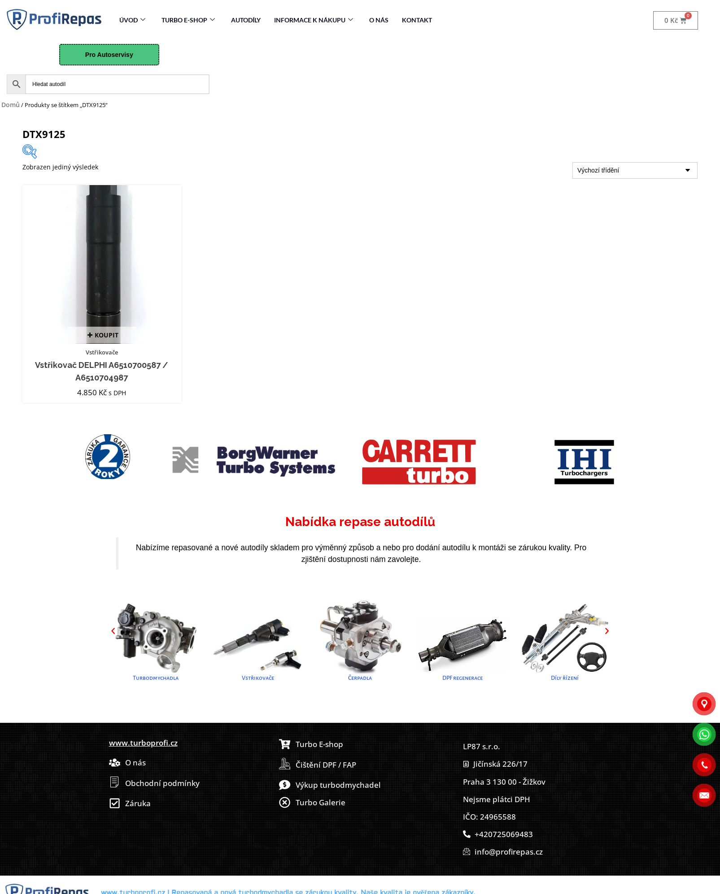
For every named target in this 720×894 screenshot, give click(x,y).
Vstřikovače (102, 352)
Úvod (132, 20)
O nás (378, 20)
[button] (113, 630)
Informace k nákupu (313, 20)
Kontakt (417, 20)
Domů (10, 104)
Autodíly (246, 20)
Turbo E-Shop (188, 20)
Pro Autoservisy (109, 54)
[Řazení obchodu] (635, 170)
